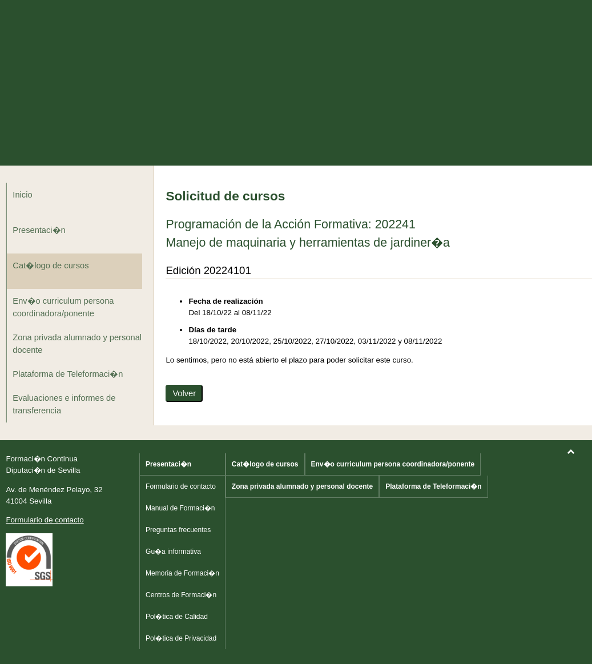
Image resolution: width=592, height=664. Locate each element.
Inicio (22, 194)
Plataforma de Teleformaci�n (68, 374)
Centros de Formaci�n (181, 595)
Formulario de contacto (44, 520)
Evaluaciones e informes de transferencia (64, 404)
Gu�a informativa (173, 552)
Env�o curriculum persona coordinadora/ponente (63, 307)
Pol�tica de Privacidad (181, 638)
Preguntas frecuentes (178, 530)
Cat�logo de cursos (50, 265)
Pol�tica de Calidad (177, 617)
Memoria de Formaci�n (182, 573)
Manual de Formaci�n (180, 508)
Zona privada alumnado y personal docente (77, 344)
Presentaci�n (39, 230)
